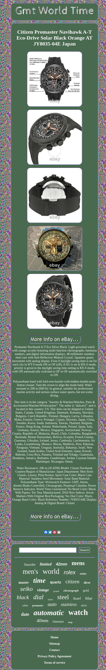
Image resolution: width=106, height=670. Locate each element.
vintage (43, 590)
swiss (83, 573)
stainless (69, 604)
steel (63, 596)
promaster (37, 605)
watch (78, 612)
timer (50, 599)
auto (52, 604)
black (23, 597)
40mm (42, 620)
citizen (72, 581)
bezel (77, 598)
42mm (61, 564)
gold (86, 590)
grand (56, 591)
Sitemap (54, 643)
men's (30, 571)
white (25, 605)
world (51, 571)
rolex (69, 572)
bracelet (30, 564)
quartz (55, 582)
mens (78, 563)
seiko (26, 588)
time (39, 580)
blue (88, 598)
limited (45, 564)
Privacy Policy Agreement (54, 656)
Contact (54, 650)
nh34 (84, 605)
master (24, 582)
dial (38, 596)
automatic (49, 613)
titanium (58, 621)
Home (54, 637)
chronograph (71, 590)
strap (70, 622)
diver (87, 582)
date (25, 614)
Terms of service (54, 662)
